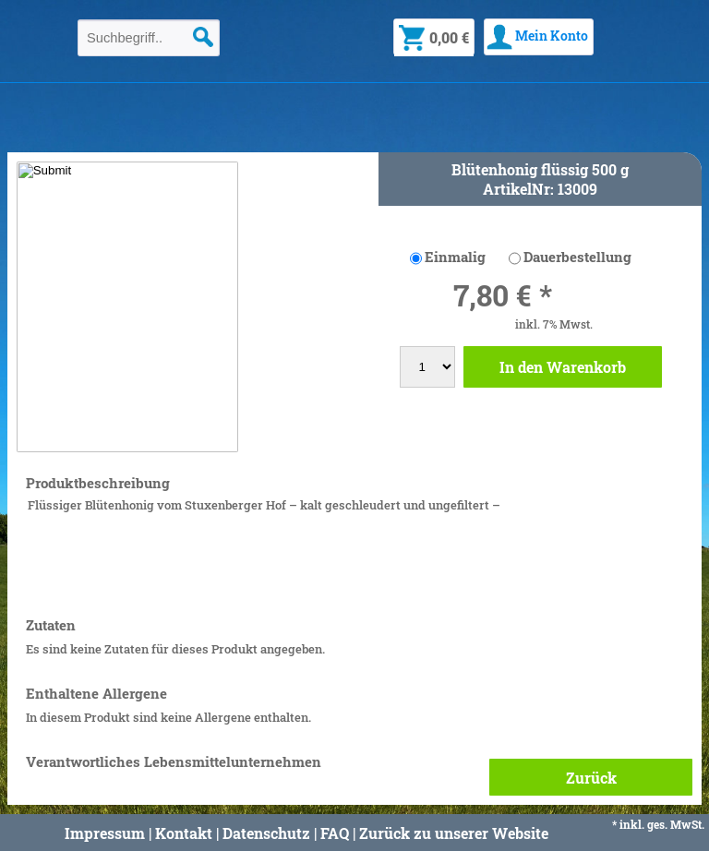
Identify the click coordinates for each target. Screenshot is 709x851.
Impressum (105, 833)
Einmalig (455, 256)
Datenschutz (266, 833)
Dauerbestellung (577, 256)
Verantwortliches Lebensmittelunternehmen (173, 762)
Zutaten (51, 625)
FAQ (334, 833)
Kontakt (183, 833)
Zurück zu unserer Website (453, 833)
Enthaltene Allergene (96, 693)
